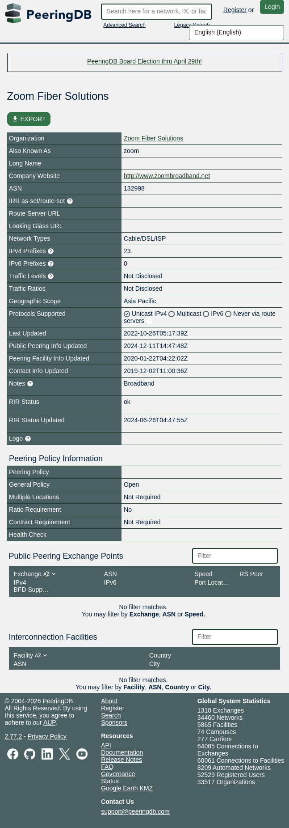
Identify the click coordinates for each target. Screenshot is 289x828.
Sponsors (114, 722)
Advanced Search (124, 25)
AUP (49, 722)
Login (272, 6)
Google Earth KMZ (127, 788)
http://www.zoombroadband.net (167, 175)
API (106, 745)
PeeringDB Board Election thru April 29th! (144, 61)
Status (110, 781)
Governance (118, 773)
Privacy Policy (47, 736)
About (109, 701)
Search (111, 715)
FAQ (107, 766)
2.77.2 (13, 736)
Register (235, 9)
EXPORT (29, 119)
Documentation (122, 752)
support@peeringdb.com (135, 811)
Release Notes (121, 759)
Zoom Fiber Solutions (153, 138)
